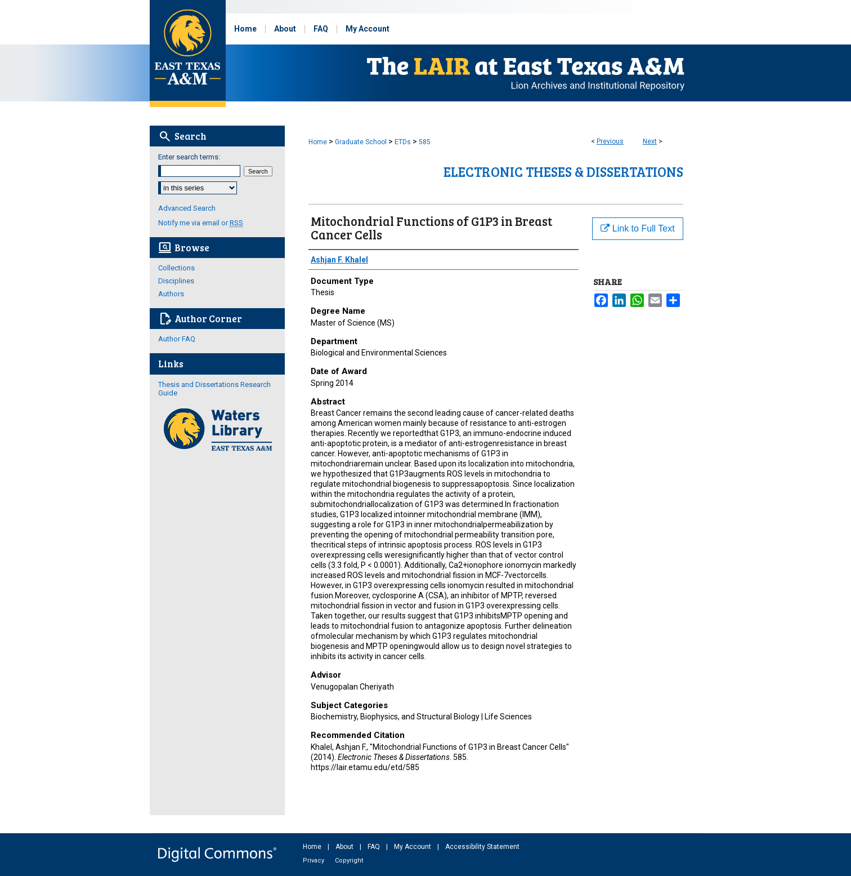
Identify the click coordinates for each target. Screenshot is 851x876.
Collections (176, 268)
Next (650, 141)
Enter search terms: (189, 157)
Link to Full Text (637, 228)
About (345, 847)
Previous (610, 141)
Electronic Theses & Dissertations (563, 171)
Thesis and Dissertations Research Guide (214, 388)
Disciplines (176, 281)
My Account (413, 847)
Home (317, 142)
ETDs (403, 142)
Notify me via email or (200, 223)
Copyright (349, 860)
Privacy (314, 860)
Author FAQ (176, 339)
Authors (171, 294)
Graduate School (361, 142)
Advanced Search (187, 208)
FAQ (375, 847)
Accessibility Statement (482, 847)
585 (425, 142)
